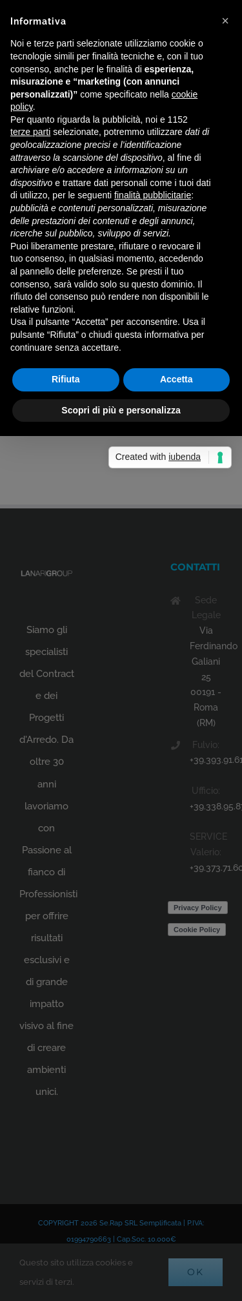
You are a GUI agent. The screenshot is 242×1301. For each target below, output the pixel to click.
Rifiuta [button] (66, 379)
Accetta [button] (176, 379)
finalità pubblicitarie (152, 195)
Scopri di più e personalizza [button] (120, 410)
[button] (225, 20)
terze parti (30, 132)
